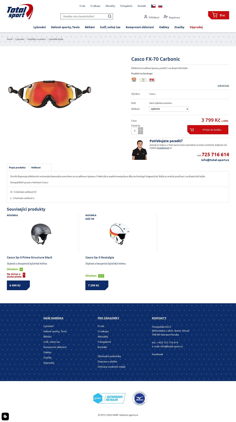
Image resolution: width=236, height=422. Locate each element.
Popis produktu (17, 167)
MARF (115, 415)
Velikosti (36, 167)
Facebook (157, 354)
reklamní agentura (128, 415)
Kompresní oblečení (140, 27)
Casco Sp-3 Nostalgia (99, 257)
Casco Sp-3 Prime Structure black (29, 257)
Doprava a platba (107, 361)
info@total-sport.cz (215, 159)
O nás (82, 6)
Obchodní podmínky (109, 356)
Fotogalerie (126, 6)
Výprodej (196, 27)
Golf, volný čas (110, 27)
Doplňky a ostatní (37, 39)
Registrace (172, 17)
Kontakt (142, 6)
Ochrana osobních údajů (111, 366)
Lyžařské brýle (56, 39)
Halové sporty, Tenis (65, 27)
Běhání (90, 27)
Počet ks (135, 125)
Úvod (9, 39)
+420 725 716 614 (167, 342)
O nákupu (95, 6)
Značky (179, 27)
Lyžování (39, 27)
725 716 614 (215, 154)
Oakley (164, 27)
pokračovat (223, 85)
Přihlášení (151, 17)
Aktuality (110, 6)
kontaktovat (163, 148)
